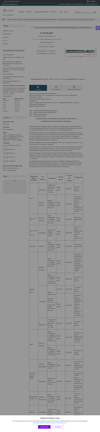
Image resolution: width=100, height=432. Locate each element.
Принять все (44, 427)
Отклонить (58, 427)
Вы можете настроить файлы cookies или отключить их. (49, 422)
